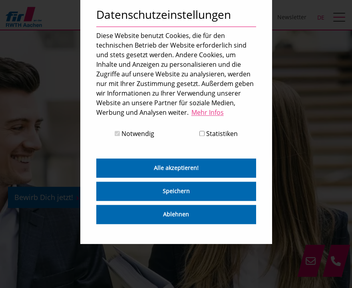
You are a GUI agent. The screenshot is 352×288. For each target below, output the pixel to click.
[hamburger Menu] (340, 18)
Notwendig (134, 134)
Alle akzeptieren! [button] (176, 168)
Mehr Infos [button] (207, 112)
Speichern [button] (176, 191)
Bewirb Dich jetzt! (43, 197)
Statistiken (218, 134)
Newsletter (291, 17)
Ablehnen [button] (176, 214)
